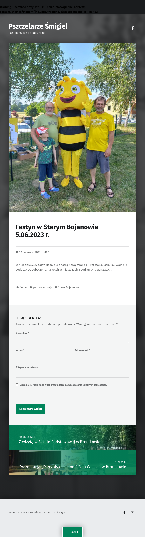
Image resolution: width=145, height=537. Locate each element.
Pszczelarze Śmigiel (38, 26)
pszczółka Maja (43, 287)
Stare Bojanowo (68, 287)
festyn (24, 287)
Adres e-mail (82, 350)
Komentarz (22, 333)
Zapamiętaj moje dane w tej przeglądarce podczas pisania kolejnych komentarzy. (63, 385)
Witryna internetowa (27, 367)
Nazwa (20, 350)
